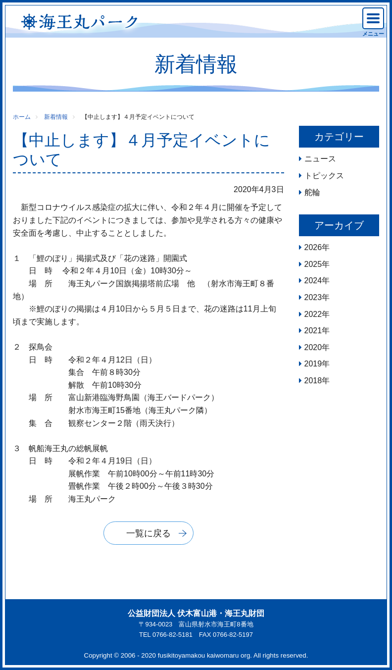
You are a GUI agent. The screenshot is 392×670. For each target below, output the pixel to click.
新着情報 (56, 116)
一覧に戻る (148, 533)
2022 (313, 314)
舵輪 (312, 192)
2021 (313, 330)
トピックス (324, 175)
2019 (313, 364)
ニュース (320, 159)
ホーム (22, 116)
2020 (313, 347)
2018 (313, 380)
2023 (313, 297)
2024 (313, 280)
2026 (313, 247)
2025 (313, 264)
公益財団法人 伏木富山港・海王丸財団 (196, 613)
